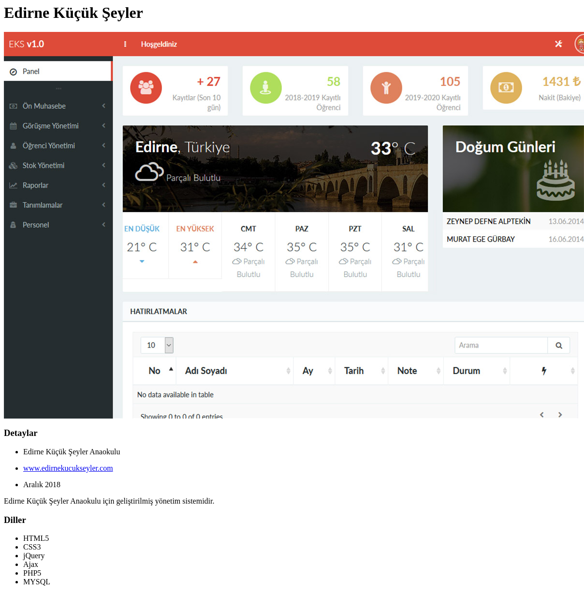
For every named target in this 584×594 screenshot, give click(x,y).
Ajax (30, 564)
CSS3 (32, 547)
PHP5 (32, 573)
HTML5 (36, 538)
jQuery (33, 555)
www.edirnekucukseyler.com (68, 468)
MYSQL (36, 582)
